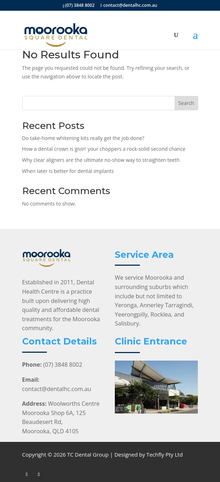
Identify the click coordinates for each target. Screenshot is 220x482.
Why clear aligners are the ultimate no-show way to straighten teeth (101, 159)
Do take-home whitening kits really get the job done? (83, 138)
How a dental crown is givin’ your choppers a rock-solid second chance (104, 148)
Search (186, 103)
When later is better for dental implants (68, 171)
